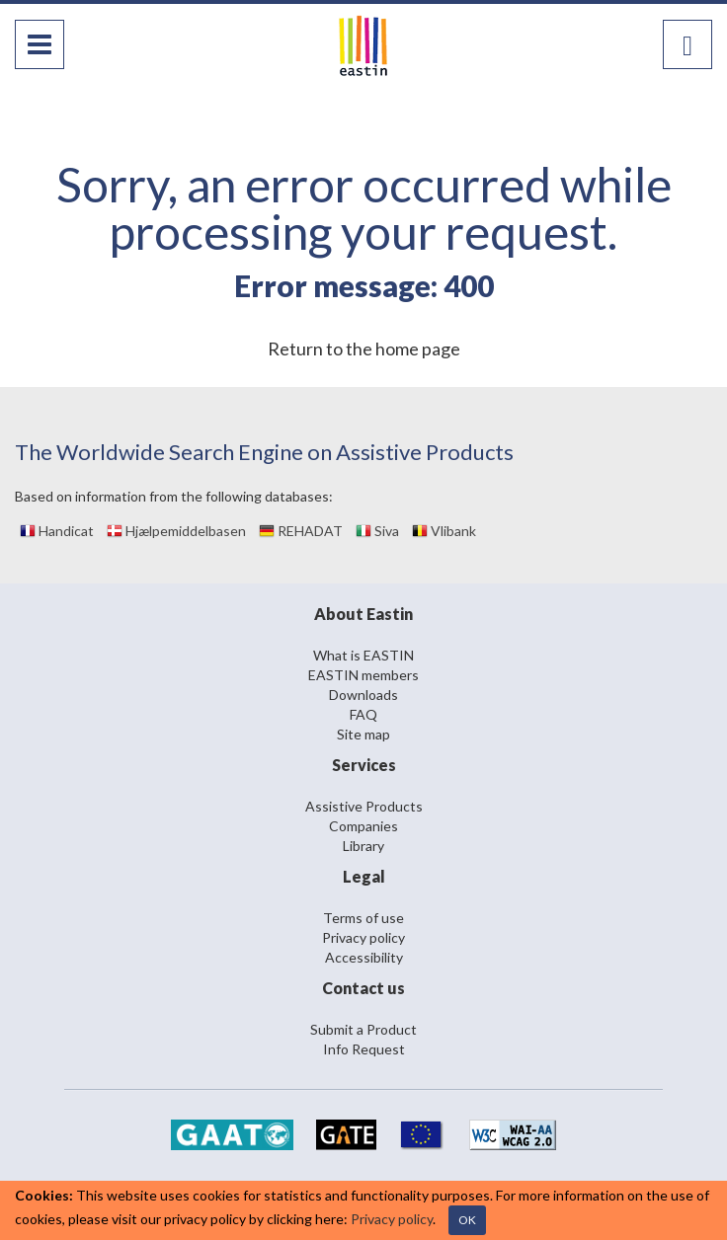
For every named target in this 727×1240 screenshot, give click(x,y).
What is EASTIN (363, 655)
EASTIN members (363, 674)
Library (363, 845)
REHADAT (301, 530)
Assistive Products (364, 806)
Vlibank (444, 530)
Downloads (363, 694)
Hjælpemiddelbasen (176, 530)
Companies (363, 825)
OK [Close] (467, 1219)
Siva (377, 530)
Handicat (57, 530)
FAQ (363, 714)
